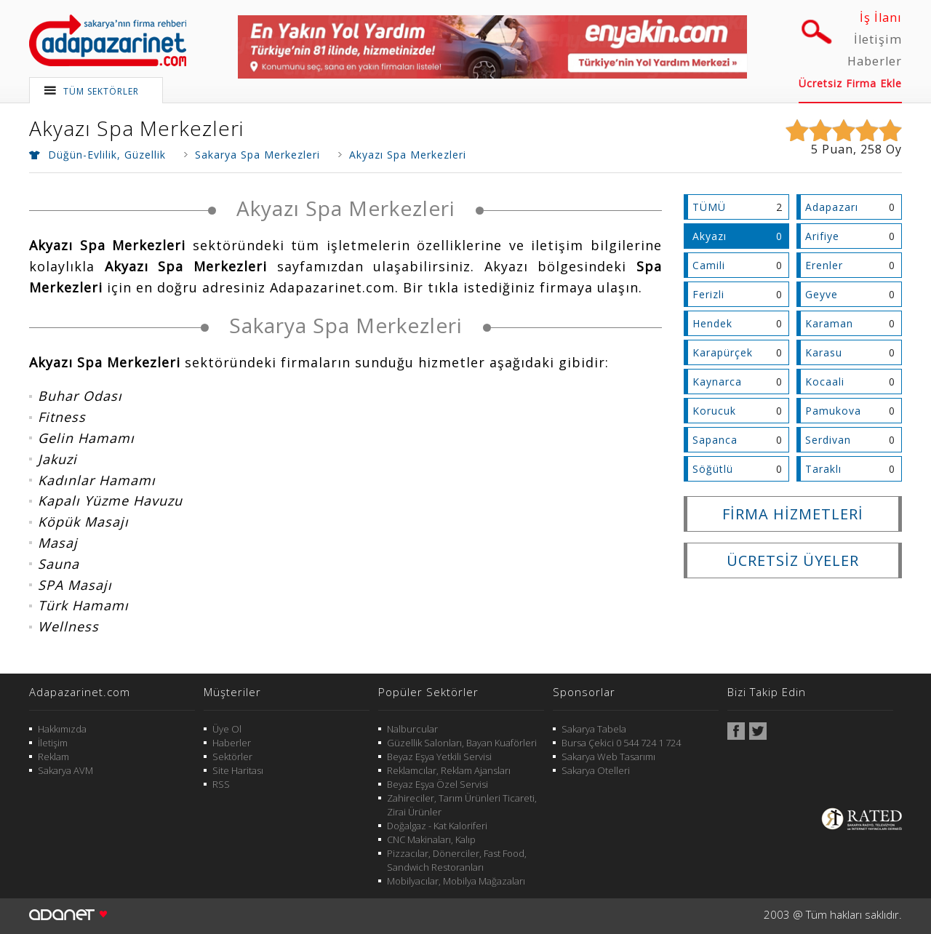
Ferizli (708, 294)
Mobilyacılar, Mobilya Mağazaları (456, 880)
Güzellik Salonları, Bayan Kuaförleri (462, 742)
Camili (708, 265)
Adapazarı (831, 207)
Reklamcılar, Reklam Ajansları (449, 770)
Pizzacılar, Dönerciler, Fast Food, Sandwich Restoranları (457, 860)
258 (871, 149)
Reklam (53, 756)
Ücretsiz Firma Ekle (850, 83)
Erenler (824, 265)
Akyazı (709, 236)
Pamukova (833, 411)
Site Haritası (237, 770)
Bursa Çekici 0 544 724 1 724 (621, 742)
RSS (221, 784)
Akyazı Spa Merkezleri (136, 128)
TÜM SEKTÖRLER (101, 91)
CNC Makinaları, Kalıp (431, 839)
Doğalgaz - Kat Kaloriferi (437, 825)
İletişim (878, 39)
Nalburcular (412, 728)
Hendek (712, 323)
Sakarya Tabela (594, 728)
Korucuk (714, 411)
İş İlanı (881, 17)
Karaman (829, 323)
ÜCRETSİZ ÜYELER (793, 560)
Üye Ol (226, 728)
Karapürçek (722, 352)
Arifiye (822, 236)
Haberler (874, 61)
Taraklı (823, 469)
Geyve (821, 294)
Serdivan (828, 440)
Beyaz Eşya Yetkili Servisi (439, 756)
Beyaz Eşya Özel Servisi (437, 784)
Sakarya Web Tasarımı (608, 756)
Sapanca (715, 440)
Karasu (823, 352)
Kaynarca (717, 381)
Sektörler (232, 756)
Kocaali (824, 381)
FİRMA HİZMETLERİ (792, 514)
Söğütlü (712, 469)
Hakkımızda (62, 728)
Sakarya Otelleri (596, 770)
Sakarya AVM (65, 770)
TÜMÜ (709, 207)
